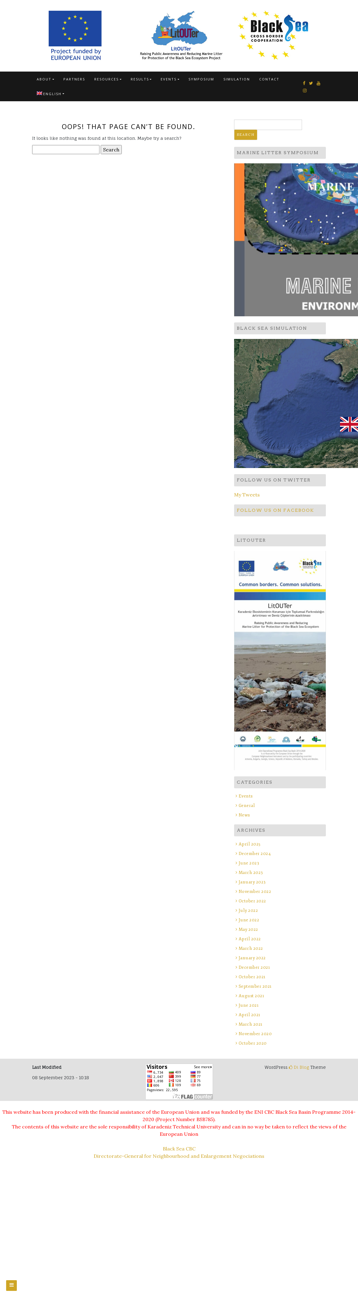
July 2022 (248, 910)
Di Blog (299, 1067)
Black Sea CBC (179, 1149)
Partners (74, 79)
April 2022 (250, 939)
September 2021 (255, 986)
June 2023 (249, 863)
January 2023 (252, 882)
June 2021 (249, 1005)
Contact (269, 79)
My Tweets (247, 495)
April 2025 (250, 844)
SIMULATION (236, 79)
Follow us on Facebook (275, 510)
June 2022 (249, 920)
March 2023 (251, 872)
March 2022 (251, 948)
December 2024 (255, 853)
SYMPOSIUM (201, 79)
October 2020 (253, 1043)
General (247, 805)
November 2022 (255, 891)
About (44, 79)
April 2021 (249, 1014)
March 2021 (251, 1024)
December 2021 (254, 967)
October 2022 (252, 901)
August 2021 (251, 995)
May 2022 (248, 929)
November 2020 (255, 1033)
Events (169, 79)
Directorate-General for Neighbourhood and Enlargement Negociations (179, 1156)
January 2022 (252, 958)
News (244, 815)
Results (140, 79)
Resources (106, 79)
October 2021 (252, 976)
